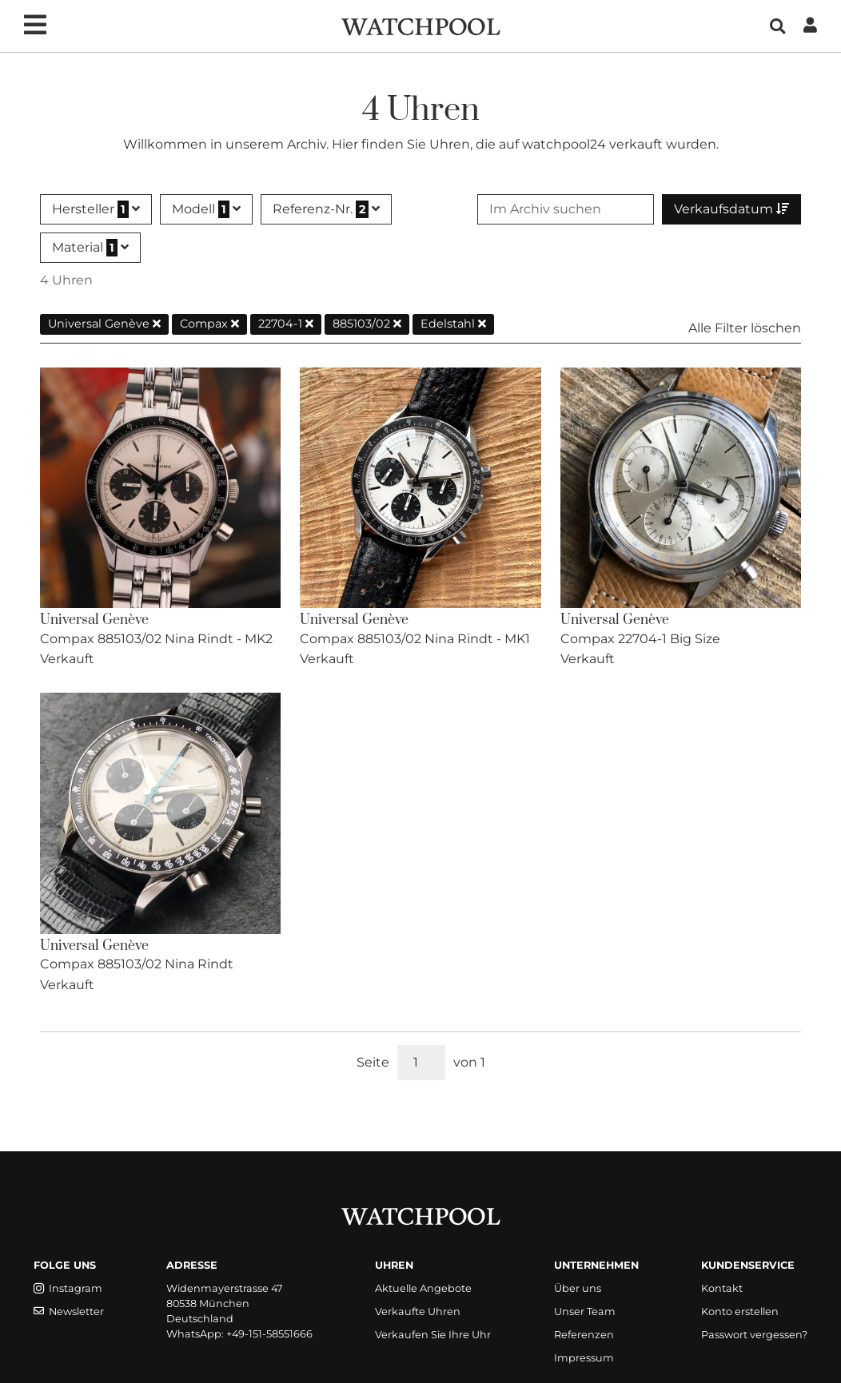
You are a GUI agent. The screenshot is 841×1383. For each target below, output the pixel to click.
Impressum (584, 1358)
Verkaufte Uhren (417, 1311)
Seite (373, 1062)
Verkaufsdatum (731, 209)
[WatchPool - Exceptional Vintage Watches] (420, 25)
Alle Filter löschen (744, 328)
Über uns (577, 1288)
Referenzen (584, 1335)
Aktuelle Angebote (423, 1288)
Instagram (68, 1288)
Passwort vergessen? (754, 1335)
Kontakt (722, 1288)
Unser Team (585, 1311)
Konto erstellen (740, 1311)
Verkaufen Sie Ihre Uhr (433, 1335)
